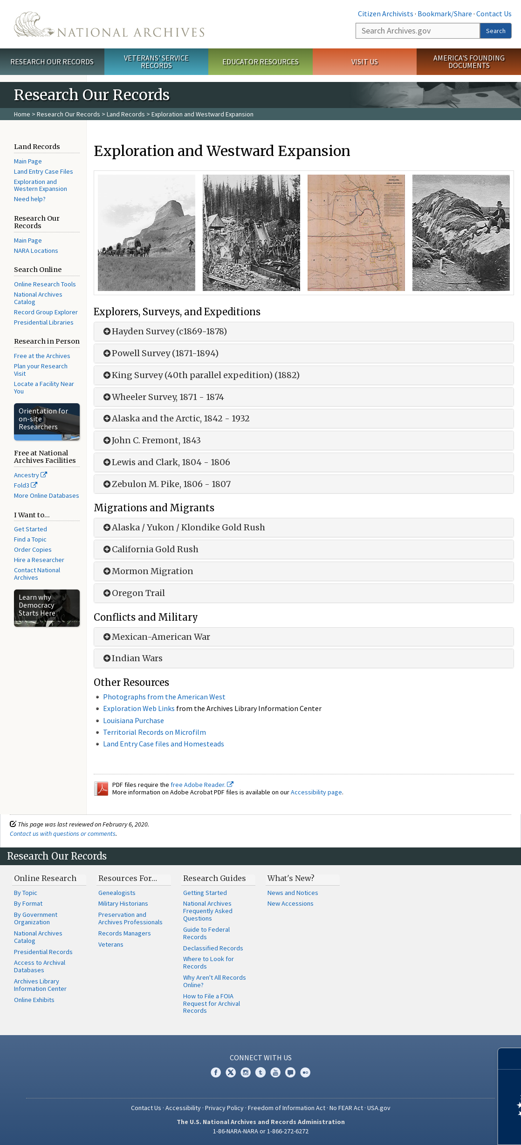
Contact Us (494, 13)
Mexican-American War (155, 637)
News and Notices (292, 892)
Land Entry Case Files (43, 171)
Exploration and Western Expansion (40, 185)
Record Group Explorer (46, 312)
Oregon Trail (133, 593)
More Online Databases (46, 495)
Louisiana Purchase (133, 720)
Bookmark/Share (445, 13)
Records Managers (124, 933)
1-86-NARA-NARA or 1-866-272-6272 (260, 1131)
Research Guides (214, 878)
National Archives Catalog (38, 298)
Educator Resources (260, 61)
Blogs (290, 1072)
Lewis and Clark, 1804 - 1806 (165, 462)
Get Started (30, 529)
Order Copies (33, 549)
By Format (28, 903)
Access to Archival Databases (39, 966)
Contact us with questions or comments (63, 833)
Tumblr (260, 1072)
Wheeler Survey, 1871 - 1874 (162, 397)
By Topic (25, 892)
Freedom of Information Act (286, 1108)
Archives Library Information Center (40, 985)
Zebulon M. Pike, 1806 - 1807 (166, 484)
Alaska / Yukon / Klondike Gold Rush (183, 527)
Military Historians (123, 903)
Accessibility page (316, 792)
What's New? (291, 878)
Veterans (110, 944)
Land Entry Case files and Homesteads (163, 743)
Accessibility (183, 1108)
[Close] (510, 1058)
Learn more (438, 1128)
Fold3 (25, 485)
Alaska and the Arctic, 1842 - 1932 (175, 418)
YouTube (275, 1072)
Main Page (28, 161)
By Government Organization (35, 918)
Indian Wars (132, 658)
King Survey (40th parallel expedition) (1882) (200, 375)
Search (496, 31)
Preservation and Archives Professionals (130, 918)
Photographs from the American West (164, 696)
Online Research (45, 878)
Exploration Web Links (139, 708)
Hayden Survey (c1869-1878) (164, 331)
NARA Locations (36, 250)
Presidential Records (43, 952)
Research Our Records (52, 61)
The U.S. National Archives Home (109, 24)
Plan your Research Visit (41, 370)
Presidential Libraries (44, 322)
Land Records (126, 114)
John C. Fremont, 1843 (151, 440)
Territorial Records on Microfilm (154, 732)
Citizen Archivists (385, 13)
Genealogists (117, 892)
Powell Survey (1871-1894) (160, 353)
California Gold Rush (150, 549)
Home (22, 114)
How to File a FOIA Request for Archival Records (211, 1003)
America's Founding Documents (469, 61)
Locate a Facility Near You (44, 387)
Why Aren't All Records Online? (214, 981)
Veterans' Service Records (156, 61)
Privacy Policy (224, 1108)
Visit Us (364, 61)
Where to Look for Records (208, 962)
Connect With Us (261, 1057)
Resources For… (127, 878)
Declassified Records (213, 948)
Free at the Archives (42, 356)
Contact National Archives (37, 574)
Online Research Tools (45, 284)
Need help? (30, 199)
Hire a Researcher (39, 560)
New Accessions (290, 903)
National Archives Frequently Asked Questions (208, 910)
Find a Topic (30, 539)
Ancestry (30, 475)
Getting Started (205, 892)
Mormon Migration (147, 571)
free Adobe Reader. (202, 784)
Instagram (245, 1072)
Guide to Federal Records (206, 933)
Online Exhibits (34, 1000)
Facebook (215, 1072)
